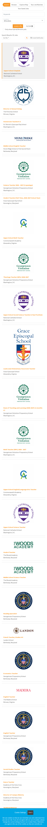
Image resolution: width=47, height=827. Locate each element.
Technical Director (10, 808)
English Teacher (9, 697)
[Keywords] (23, 14)
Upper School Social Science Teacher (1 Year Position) (22, 315)
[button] (29, 26)
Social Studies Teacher (11, 769)
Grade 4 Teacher (9, 552)
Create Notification (37, 38)
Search (6, 5)
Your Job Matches (37, 5)
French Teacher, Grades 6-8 (13, 637)
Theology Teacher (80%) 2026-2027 (16, 277)
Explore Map (24, 5)
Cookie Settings (20, 812)
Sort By (5, 38)
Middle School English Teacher (14, 146)
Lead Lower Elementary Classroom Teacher (19, 369)
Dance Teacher (8, 782)
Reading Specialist (10, 614)
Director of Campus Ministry (13, 795)
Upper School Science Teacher (14, 527)
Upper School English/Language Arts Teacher (19, 489)
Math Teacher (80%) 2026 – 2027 (14, 449)
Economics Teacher (10, 673)
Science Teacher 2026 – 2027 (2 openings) (18, 185)
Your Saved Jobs (23, 9)
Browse (14, 5)
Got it (30, 812)
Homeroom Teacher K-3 (12, 122)
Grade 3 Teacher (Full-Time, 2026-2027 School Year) (21, 198)
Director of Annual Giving (12, 109)
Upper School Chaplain (12, 71)
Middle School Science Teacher (14, 577)
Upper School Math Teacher (13, 238)
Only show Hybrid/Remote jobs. (16, 29)
